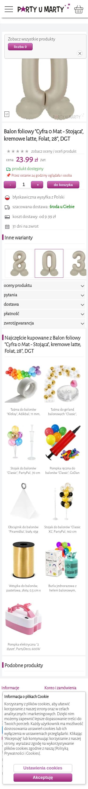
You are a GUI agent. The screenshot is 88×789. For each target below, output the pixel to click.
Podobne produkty (23, 665)
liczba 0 (20, 47)
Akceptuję (43, 777)
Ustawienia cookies (42, 768)
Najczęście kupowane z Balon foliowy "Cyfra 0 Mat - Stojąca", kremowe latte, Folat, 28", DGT (42, 344)
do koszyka (63, 185)
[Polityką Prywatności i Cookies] (36, 751)
